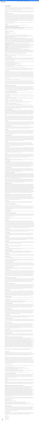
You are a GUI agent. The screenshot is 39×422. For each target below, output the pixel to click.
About (35, 0)
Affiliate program (21, 369)
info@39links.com (7, 52)
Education (31, 0)
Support (33, 0)
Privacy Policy (11, 25)
